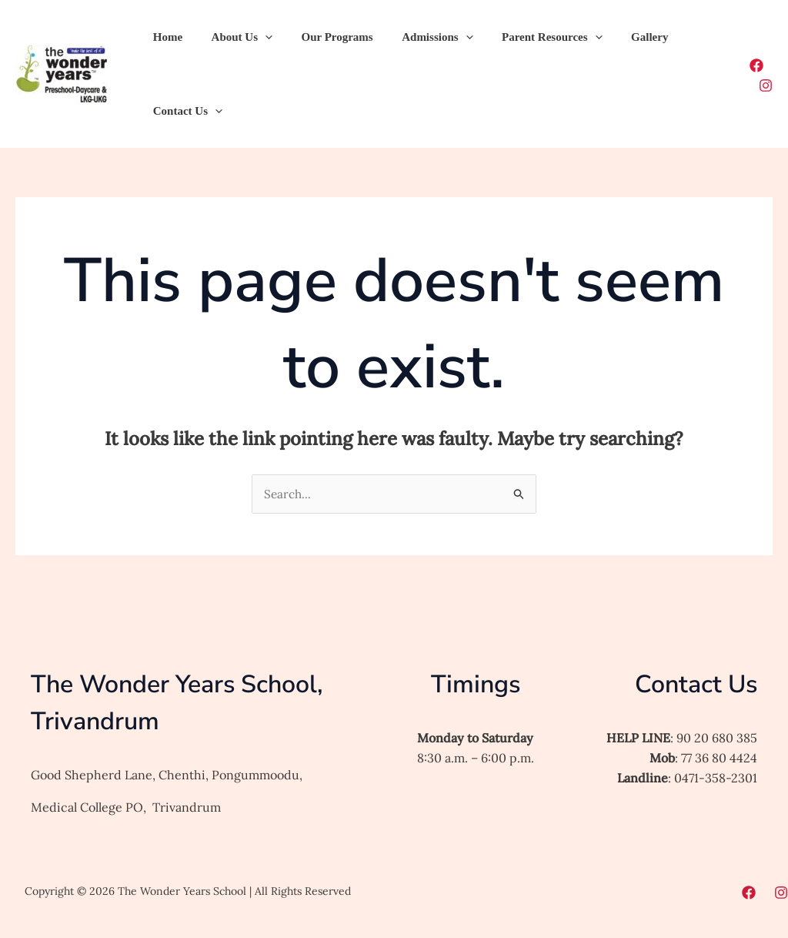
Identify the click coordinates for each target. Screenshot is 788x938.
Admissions (417, 37)
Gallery (617, 37)
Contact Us (184, 111)
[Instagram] (766, 85)
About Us (232, 37)
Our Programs (323, 37)
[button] (256, 37)
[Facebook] (756, 65)
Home (164, 37)
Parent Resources (526, 37)
